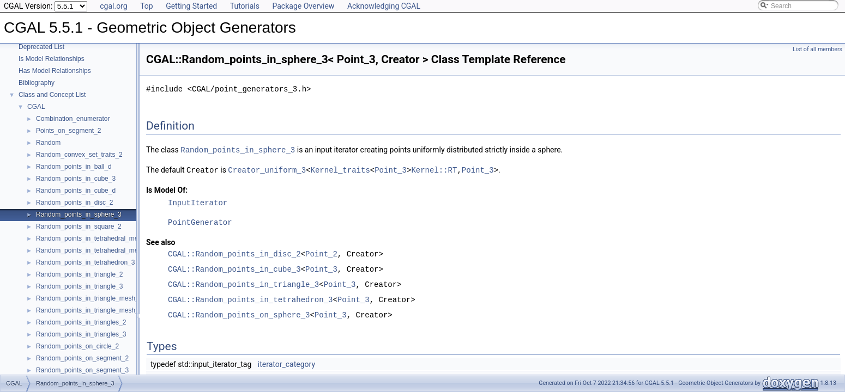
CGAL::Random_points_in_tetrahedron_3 (250, 298)
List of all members (817, 49)
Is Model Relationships (51, 59)
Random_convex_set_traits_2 (79, 154)
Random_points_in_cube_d (76, 190)
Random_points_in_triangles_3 (81, 334)
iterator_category (286, 363)
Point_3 (391, 169)
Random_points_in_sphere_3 (79, 214)
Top (146, 6)
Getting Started (191, 6)
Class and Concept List (52, 95)
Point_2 (321, 253)
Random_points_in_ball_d (74, 166)
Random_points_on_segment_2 (82, 358)
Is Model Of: (167, 189)
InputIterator (197, 202)
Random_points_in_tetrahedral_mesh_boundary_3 (109, 250)
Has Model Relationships (55, 71)
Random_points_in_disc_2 (74, 202)
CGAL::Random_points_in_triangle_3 (243, 283)
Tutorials (244, 6)
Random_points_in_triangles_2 (81, 322)
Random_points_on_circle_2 (77, 346)
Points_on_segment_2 (68, 130)
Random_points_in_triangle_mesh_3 (89, 310)
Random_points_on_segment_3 (82, 370)
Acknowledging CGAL (383, 6)
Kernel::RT (434, 169)
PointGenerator (200, 221)
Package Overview (303, 6)
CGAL (36, 107)
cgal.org (113, 6)
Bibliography (37, 83)
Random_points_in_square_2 (79, 226)
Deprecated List (41, 47)
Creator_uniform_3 (267, 169)
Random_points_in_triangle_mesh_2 (89, 298)
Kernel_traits (340, 169)
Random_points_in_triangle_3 (79, 286)
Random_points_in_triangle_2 (79, 274)
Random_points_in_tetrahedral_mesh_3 (94, 238)
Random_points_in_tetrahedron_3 (85, 262)
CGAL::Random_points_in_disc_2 (234, 253)
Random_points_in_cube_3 (76, 178)
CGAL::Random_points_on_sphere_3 (239, 314)
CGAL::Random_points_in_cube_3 (234, 268)
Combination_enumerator (73, 118)
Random (48, 142)
